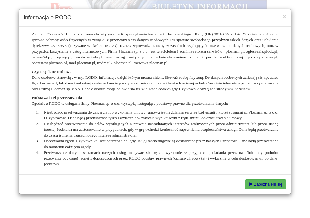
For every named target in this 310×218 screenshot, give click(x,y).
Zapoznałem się (265, 184)
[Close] (284, 16)
